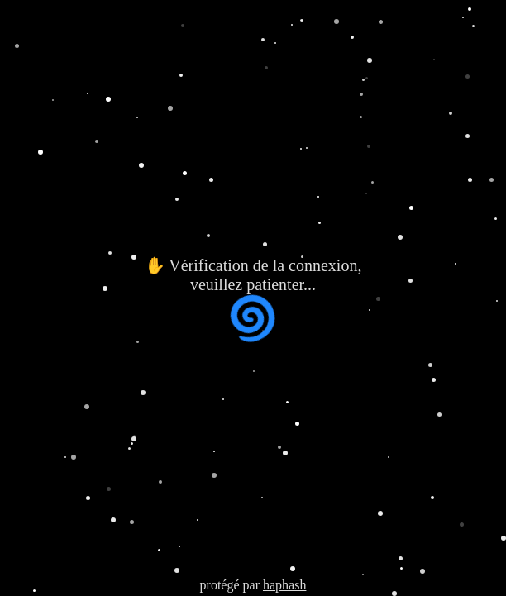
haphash (284, 585)
